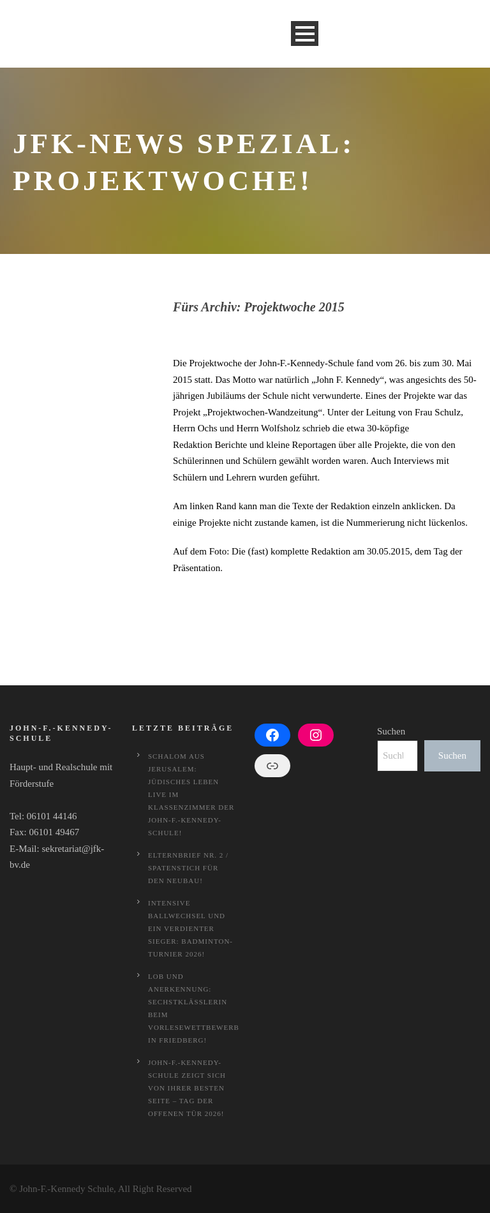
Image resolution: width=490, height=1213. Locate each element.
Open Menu (304, 33)
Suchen (391, 731)
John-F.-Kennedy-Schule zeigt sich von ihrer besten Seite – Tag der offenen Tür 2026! (187, 1088)
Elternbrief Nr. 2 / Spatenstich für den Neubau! (188, 867)
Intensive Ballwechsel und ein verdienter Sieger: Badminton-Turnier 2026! (190, 928)
